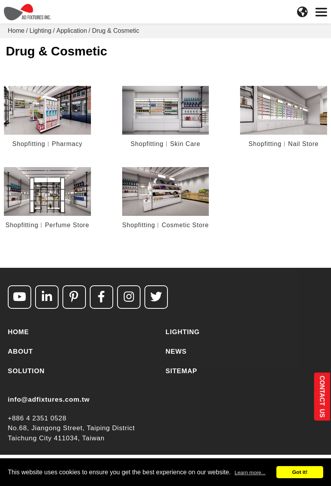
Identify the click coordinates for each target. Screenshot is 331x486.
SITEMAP (181, 371)
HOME (18, 332)
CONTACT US (322, 396)
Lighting (41, 30)
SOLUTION (26, 371)
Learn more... (250, 472)
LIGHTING (183, 332)
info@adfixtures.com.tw (49, 399)
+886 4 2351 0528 (37, 418)
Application (72, 30)
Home (16, 30)
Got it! (299, 472)
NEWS (176, 351)
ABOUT (20, 351)
